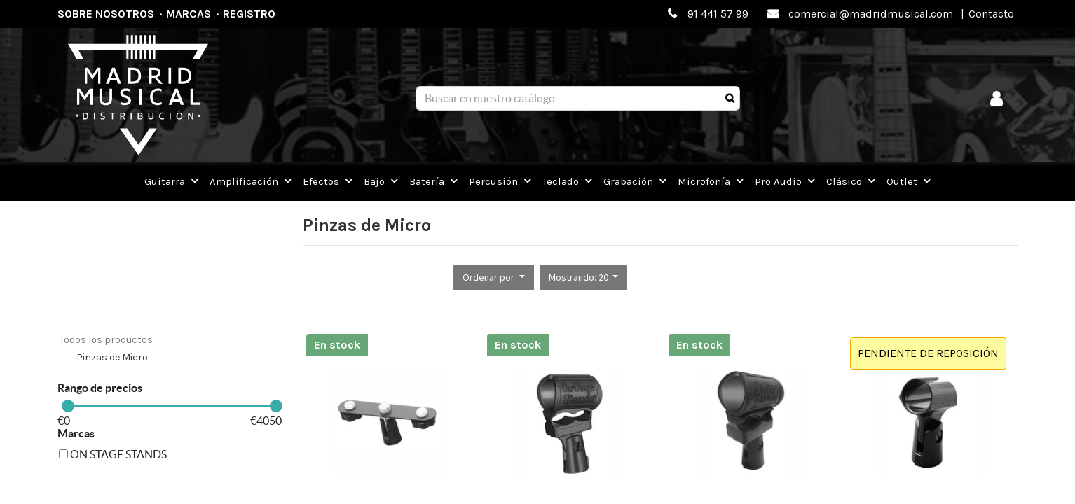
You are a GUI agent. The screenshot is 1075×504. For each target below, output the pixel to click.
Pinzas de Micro (112, 357)
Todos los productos (106, 340)
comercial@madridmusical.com (870, 13)
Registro (249, 13)
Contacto (991, 13)
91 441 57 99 (717, 13)
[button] (493, 277)
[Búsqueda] (730, 99)
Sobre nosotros (105, 13)
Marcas (188, 13)
